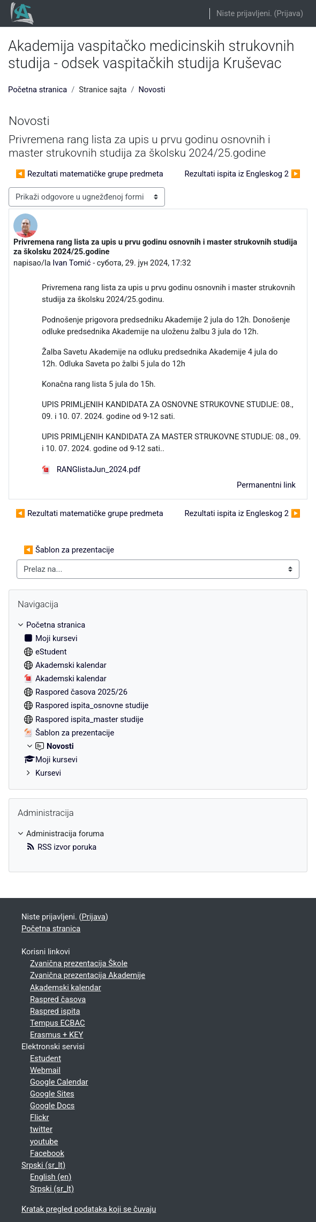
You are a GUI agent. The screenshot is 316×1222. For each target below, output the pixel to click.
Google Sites (52, 1094)
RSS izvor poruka (61, 847)
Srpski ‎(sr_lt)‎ (43, 1165)
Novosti (151, 89)
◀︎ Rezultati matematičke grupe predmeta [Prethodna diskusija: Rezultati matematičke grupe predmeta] (89, 174)
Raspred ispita (55, 1011)
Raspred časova (58, 999)
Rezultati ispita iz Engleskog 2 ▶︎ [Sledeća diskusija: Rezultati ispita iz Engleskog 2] (242, 174)
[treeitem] (158, 699)
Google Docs (52, 1105)
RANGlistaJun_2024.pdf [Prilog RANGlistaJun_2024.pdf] (91, 469)
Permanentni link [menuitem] (266, 485)
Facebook (47, 1153)
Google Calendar (59, 1082)
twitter (41, 1129)
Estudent (45, 1058)
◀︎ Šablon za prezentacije (69, 550)
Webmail (45, 1070)
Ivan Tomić (71, 263)
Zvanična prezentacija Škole (78, 963)
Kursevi (48, 773)
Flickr (39, 1117)
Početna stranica (37, 89)
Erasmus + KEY (56, 1035)
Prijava (288, 13)
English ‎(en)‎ (50, 1177)
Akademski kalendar (65, 987)
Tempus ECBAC (57, 1023)
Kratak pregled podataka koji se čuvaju (88, 1209)
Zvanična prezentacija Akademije (87, 975)
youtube (44, 1141)
